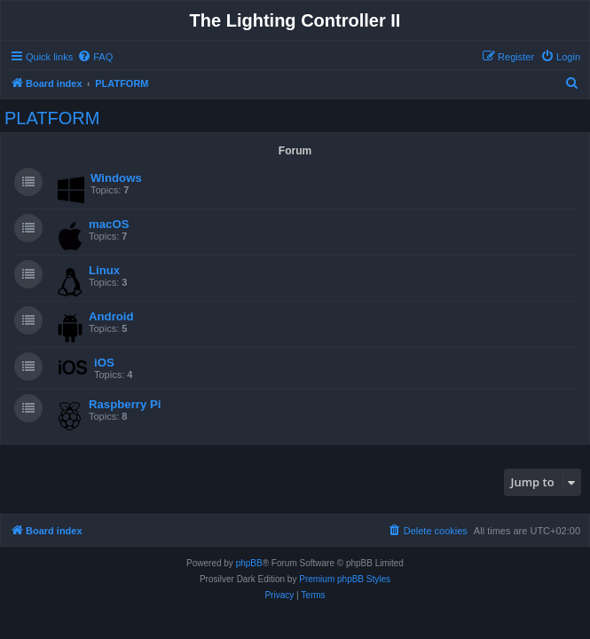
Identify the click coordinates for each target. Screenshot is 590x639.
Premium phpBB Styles (344, 579)
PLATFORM (51, 118)
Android (111, 316)
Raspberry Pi (125, 404)
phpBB (249, 563)
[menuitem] (95, 56)
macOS (109, 224)
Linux (104, 270)
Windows (116, 178)
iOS (104, 362)
